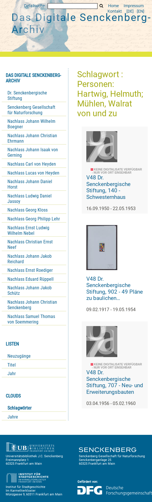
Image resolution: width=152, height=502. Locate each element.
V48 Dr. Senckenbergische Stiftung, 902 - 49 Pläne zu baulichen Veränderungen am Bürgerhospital (114, 289)
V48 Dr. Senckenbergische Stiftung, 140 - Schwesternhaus (108, 187)
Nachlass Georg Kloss (27, 210)
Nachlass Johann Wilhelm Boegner (31, 124)
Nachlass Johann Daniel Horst (29, 184)
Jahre (12, 417)
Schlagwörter (19, 408)
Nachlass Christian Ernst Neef (30, 244)
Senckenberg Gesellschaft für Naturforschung (31, 109)
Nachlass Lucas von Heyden (33, 173)
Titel (11, 365)
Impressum (134, 5)
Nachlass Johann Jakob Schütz (29, 290)
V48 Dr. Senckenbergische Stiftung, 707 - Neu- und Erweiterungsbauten (114, 382)
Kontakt (115, 11)
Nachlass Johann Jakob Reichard (29, 258)
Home (113, 5)
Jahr (11, 373)
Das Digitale (81, 23)
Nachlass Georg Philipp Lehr (33, 219)
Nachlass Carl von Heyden (31, 164)
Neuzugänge (19, 356)
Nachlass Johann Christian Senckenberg (32, 304)
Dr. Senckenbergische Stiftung (27, 95)
